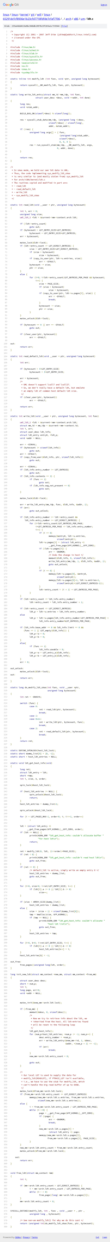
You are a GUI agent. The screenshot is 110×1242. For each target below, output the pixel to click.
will (39, 14)
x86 (76, 19)
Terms (34, 1237)
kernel (24, 14)
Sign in (104, 4)
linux (6, 14)
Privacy (26, 1237)
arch (68, 19)
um (83, 19)
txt (97, 1237)
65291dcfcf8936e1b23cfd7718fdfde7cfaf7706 (31, 19)
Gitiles (18, 1237)
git (33, 14)
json (104, 1237)
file (64, 26)
